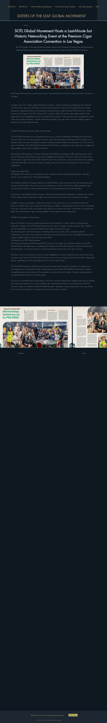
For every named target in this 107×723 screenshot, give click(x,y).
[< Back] (29, 25)
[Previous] (24, 353)
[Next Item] (104, 327)
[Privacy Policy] (73, 715)
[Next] (82, 353)
